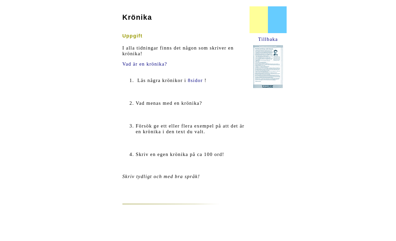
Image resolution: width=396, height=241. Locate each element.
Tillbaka (268, 39)
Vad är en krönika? (144, 64)
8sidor (195, 80)
